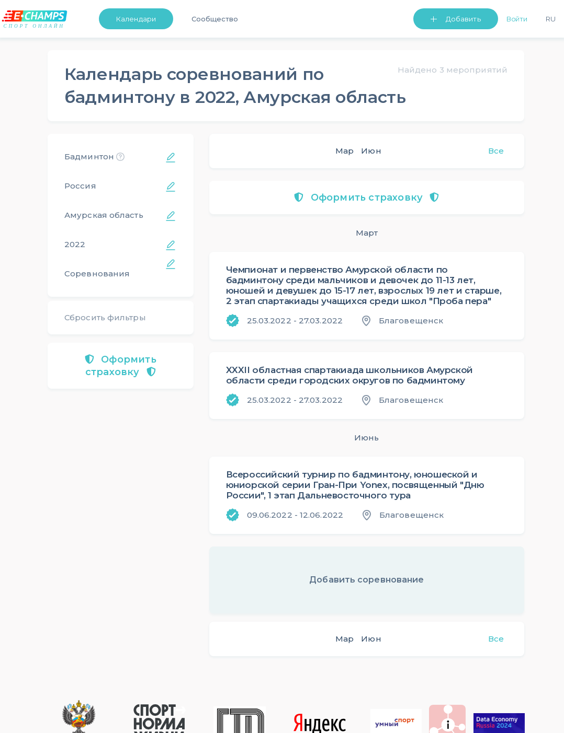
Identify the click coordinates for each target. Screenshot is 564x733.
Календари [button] (136, 19)
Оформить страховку (120, 366)
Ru (551, 19)
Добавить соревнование (366, 580)
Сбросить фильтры (105, 317)
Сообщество (214, 19)
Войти (517, 19)
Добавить (463, 19)
